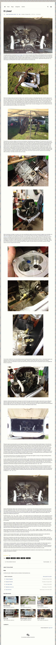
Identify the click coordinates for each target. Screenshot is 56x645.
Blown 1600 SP (40, 618)
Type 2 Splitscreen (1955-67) (9, 607)
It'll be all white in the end (10, 562)
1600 (8, 558)
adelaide (13, 558)
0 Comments (38, 14)
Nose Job (6, 618)
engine (28, 558)
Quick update (40, 605)
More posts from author (47, 576)
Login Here (50, 627)
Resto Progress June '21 (26, 618)
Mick (19, 14)
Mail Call (22, 605)
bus (18, 558)
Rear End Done (7, 605)
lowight (23, 558)
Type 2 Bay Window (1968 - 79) (12, 14)
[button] (48, 7)
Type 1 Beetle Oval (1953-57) (42, 620)
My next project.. (47, 562)
